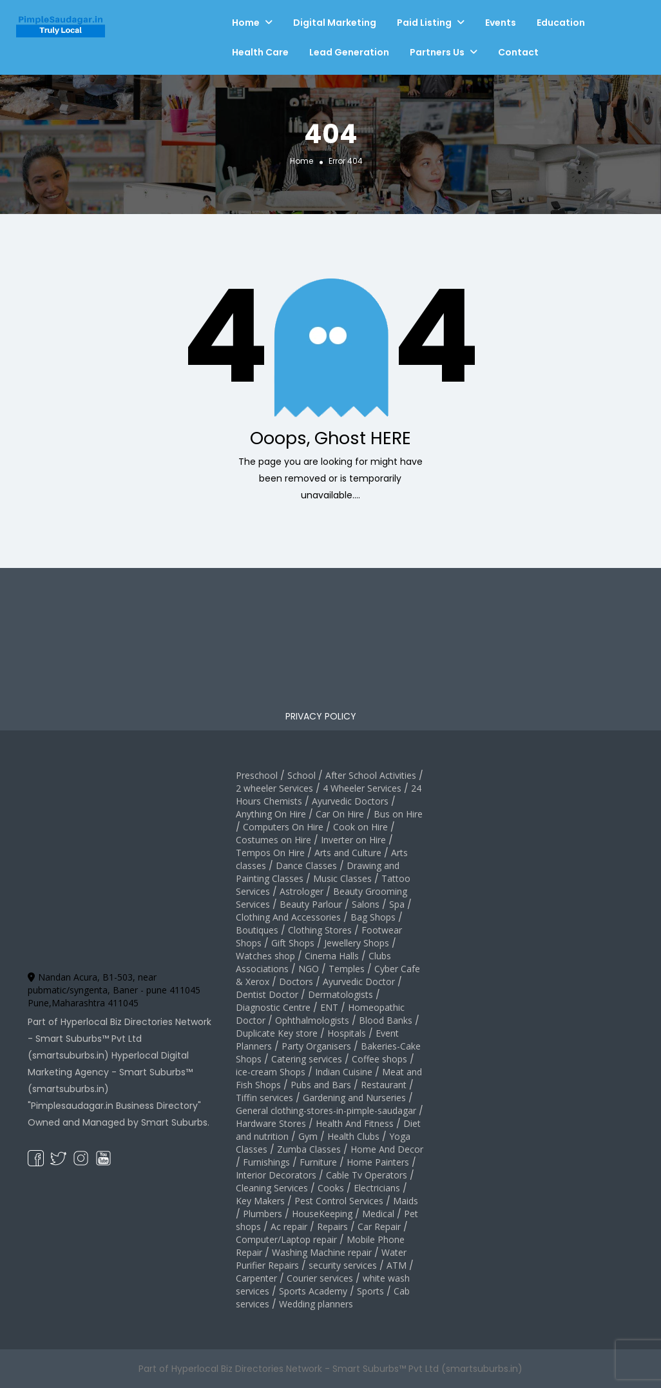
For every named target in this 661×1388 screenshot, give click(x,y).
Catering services (306, 1059)
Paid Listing (424, 22)
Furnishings (266, 1162)
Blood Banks (385, 1020)
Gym (308, 1136)
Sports (370, 1291)
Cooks (331, 1188)
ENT (329, 1007)
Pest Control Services (338, 1201)
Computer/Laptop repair (286, 1239)
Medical (378, 1213)
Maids (405, 1201)
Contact (518, 52)
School (301, 775)
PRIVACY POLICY (320, 716)
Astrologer (301, 891)
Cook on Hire (360, 827)
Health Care (260, 52)
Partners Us (437, 52)
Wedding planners (316, 1304)
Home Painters (378, 1162)
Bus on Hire (398, 814)
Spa (397, 904)
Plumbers (262, 1213)
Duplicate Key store (277, 1033)
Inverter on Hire (353, 840)
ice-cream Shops (270, 1072)
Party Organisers (316, 1046)
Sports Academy (313, 1291)
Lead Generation (349, 52)
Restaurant (384, 1085)
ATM (397, 1265)
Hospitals (346, 1033)
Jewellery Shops (356, 943)
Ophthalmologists (312, 1020)
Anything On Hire (271, 814)
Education (561, 22)
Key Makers (260, 1201)
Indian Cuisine (343, 1072)
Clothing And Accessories (288, 917)
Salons (365, 904)
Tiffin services (264, 1097)
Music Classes (342, 878)
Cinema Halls (332, 956)
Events (500, 22)
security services (343, 1265)
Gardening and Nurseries (354, 1097)
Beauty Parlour (311, 904)
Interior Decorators (276, 1175)
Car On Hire (340, 814)
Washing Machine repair (322, 1252)
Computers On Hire (283, 827)
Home (246, 22)
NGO (308, 969)
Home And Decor (386, 1149)
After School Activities (370, 775)
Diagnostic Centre (273, 1007)
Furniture (318, 1162)
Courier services (320, 1278)
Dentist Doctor (267, 994)
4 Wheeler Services (362, 788)
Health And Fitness (355, 1123)
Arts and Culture (347, 852)
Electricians (377, 1188)
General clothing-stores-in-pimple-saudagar (326, 1110)
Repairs (332, 1226)
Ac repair (289, 1226)
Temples (347, 969)
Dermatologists (340, 994)
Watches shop (265, 956)
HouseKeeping (322, 1213)
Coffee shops (379, 1059)
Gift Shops (292, 943)
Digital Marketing (334, 22)
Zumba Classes (309, 1149)
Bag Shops (373, 917)
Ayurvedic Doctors (350, 801)
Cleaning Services (272, 1188)
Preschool (257, 775)
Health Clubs (353, 1136)
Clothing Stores (320, 930)
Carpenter (256, 1278)
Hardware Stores (271, 1123)
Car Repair (379, 1226)
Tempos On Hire (270, 852)
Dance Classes (306, 865)
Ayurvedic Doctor (359, 981)
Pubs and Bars (321, 1085)
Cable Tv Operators (366, 1175)
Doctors (296, 981)
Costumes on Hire (273, 840)
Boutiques (257, 930)
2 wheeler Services (274, 788)
